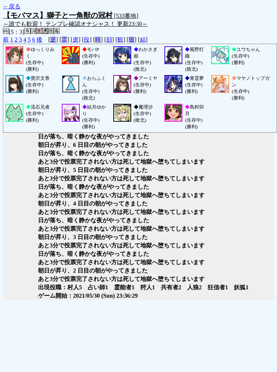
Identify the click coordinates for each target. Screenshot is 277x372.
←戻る (11, 6)
